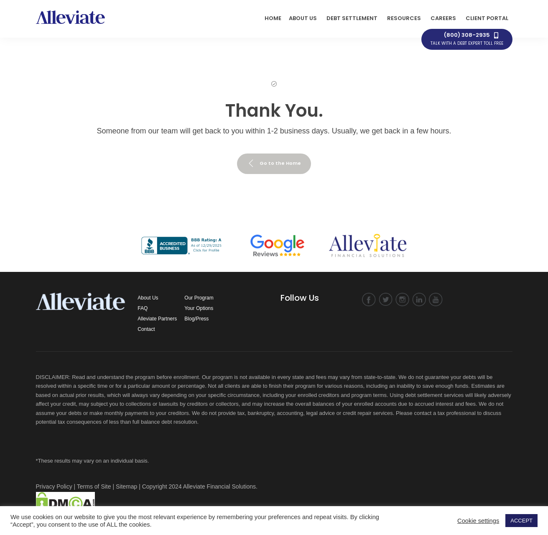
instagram (402, 300)
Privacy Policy (54, 486)
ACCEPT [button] (521, 520)
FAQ (143, 308)
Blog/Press (196, 319)
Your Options (198, 308)
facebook (369, 300)
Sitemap (126, 486)
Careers (443, 18)
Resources (404, 18)
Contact (146, 329)
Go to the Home (274, 163)
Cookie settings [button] (478, 520)
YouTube (436, 300)
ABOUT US (303, 18)
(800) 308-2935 (467, 38)
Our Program (198, 298)
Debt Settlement (351, 18)
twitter (386, 300)
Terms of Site (94, 486)
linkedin (419, 300)
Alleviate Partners (157, 319)
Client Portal (487, 18)
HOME (273, 18)
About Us (148, 298)
